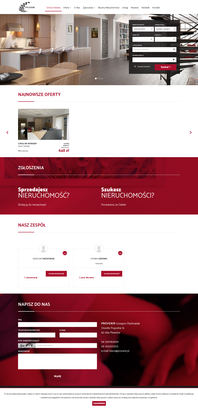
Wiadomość (24, 351)
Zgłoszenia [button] (89, 8)
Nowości (135, 8)
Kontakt (156, 8)
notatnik (146, 8)
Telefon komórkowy (29, 330)
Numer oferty (138, 56)
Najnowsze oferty (39, 94)
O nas (77, 8)
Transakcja (159, 25)
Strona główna (53, 8)
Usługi (125, 8)
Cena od (135, 35)
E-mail (63, 330)
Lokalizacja (137, 45)
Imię (20, 320)
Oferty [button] (67, 8)
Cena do (158, 35)
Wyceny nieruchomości (108, 8)
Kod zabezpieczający (28, 341)
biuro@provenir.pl (119, 351)
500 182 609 (86, 277)
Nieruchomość (138, 25)
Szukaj (166, 67)
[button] (7, 132)
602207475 (30, 277)
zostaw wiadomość (56, 273)
